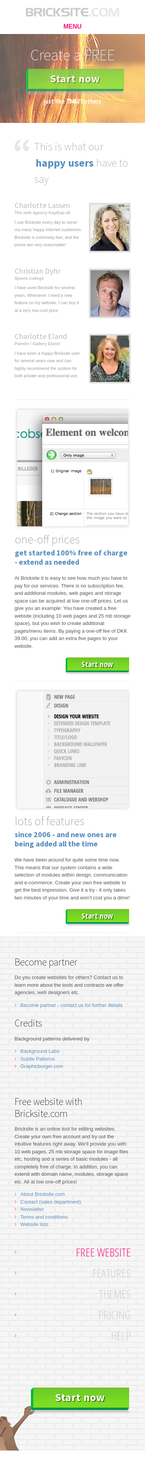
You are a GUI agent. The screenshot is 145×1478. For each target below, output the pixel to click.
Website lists (34, 1224)
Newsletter (32, 1209)
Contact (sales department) (50, 1202)
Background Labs (40, 1051)
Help (121, 1335)
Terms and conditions (44, 1217)
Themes (115, 1294)
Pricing (114, 1315)
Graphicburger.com (41, 1066)
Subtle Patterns (37, 1059)
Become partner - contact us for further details (71, 1005)
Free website (103, 1252)
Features (111, 1273)
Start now (75, 78)
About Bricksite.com (42, 1194)
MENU (72, 26)
